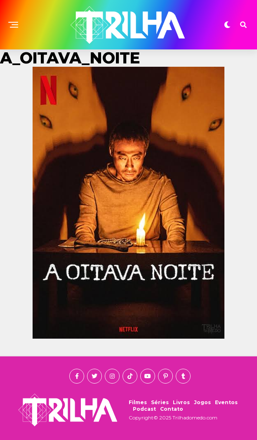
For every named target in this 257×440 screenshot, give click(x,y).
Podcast (144, 409)
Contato (171, 409)
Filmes (138, 402)
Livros (181, 402)
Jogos (202, 402)
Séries (160, 402)
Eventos (226, 402)
